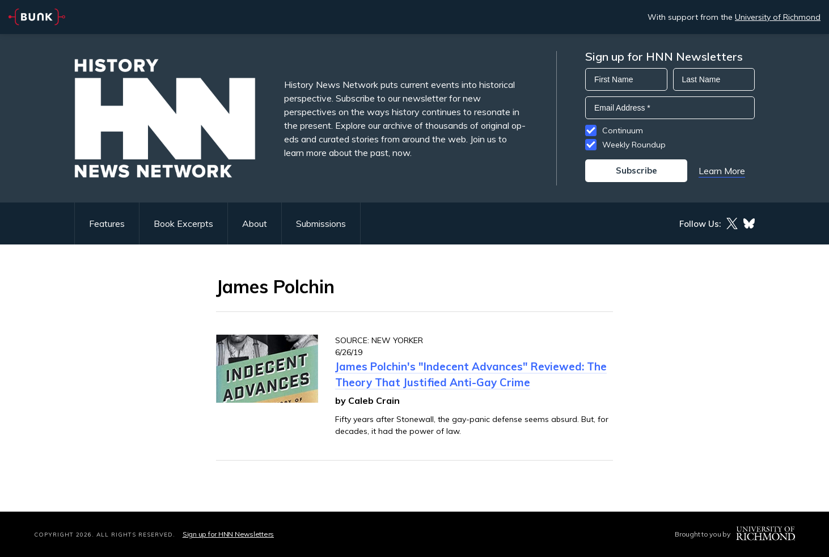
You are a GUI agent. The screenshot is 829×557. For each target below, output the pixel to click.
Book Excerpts (183, 223)
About (254, 223)
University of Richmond (777, 17)
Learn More (722, 170)
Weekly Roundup (634, 145)
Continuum (622, 130)
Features (107, 223)
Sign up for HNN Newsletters (228, 534)
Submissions (321, 223)
